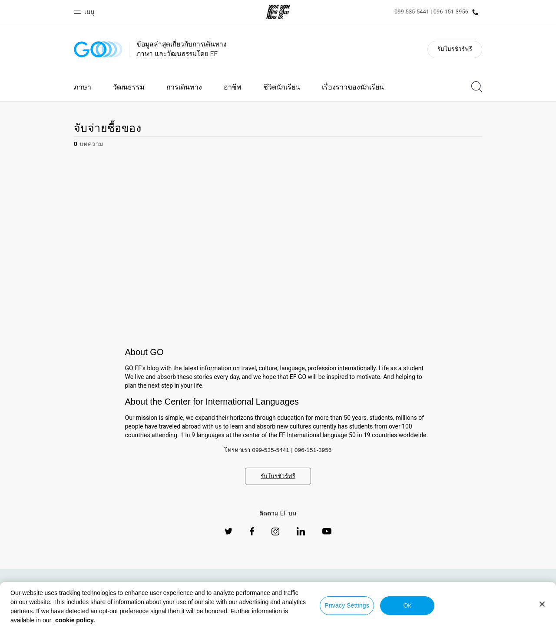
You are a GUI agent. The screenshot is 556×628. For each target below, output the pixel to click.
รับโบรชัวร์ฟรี (454, 49)
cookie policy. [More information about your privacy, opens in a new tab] (75, 620)
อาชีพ (233, 87)
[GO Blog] (98, 49)
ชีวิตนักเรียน (281, 87)
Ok (407, 605)
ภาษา (82, 87)
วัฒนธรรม (129, 87)
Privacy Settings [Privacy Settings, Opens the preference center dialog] (346, 605)
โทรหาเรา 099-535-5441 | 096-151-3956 (278, 450)
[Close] (542, 604)
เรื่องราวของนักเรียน (353, 87)
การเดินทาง (184, 87)
